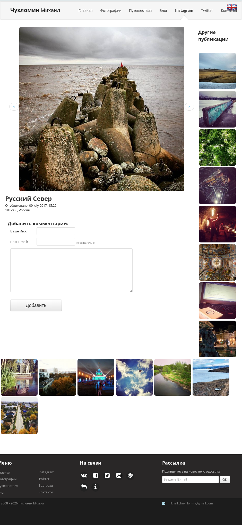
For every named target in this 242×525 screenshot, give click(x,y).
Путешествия (140, 10)
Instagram (184, 10)
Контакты (46, 492)
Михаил (35, 10)
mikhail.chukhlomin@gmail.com (190, 503)
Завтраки (46, 485)
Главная (85, 10)
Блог (163, 10)
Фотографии (110, 10)
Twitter (207, 10)
